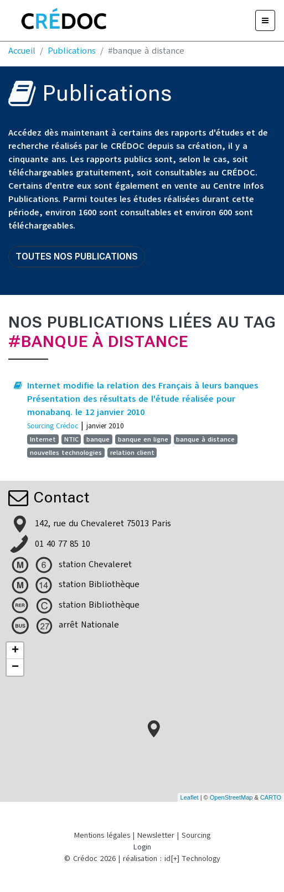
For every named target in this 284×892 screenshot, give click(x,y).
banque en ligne (143, 439)
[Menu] (265, 20)
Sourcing (196, 835)
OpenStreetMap (231, 797)
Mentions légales (102, 835)
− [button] (15, 667)
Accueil (21, 51)
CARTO (270, 797)
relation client (132, 452)
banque (98, 439)
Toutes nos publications (77, 256)
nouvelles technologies (66, 452)
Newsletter (155, 835)
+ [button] (15, 650)
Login (142, 847)
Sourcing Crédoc (52, 426)
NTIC (71, 439)
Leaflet (189, 797)
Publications (72, 51)
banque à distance (205, 439)
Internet (43, 439)
